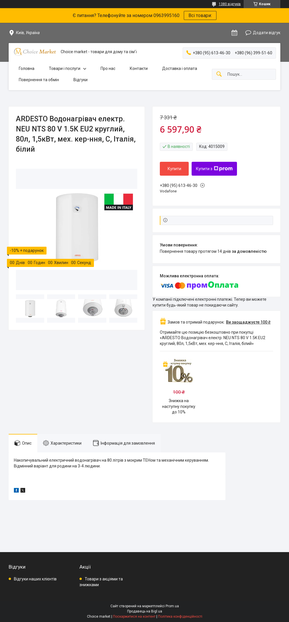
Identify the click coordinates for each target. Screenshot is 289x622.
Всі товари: (200, 15)
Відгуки (80, 79)
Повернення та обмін (39, 79)
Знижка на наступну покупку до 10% (178, 406)
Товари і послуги (64, 68)
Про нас (108, 68)
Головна (26, 68)
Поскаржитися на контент (134, 616)
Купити (174, 168)
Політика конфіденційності (180, 616)
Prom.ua (172, 606)
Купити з (214, 168)
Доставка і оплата (179, 68)
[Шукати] (219, 74)
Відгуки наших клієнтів (35, 579)
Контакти (139, 68)
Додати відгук (266, 32)
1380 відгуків (230, 4)
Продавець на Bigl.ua (144, 611)
